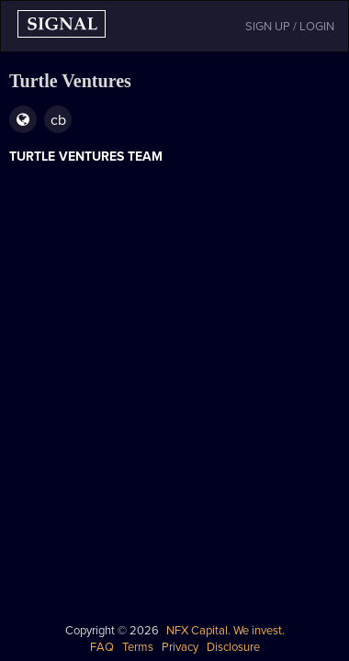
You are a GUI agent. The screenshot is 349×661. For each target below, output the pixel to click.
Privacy (180, 647)
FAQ (102, 647)
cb (58, 120)
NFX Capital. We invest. (225, 630)
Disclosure (233, 647)
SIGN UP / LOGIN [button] (289, 26)
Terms (137, 647)
